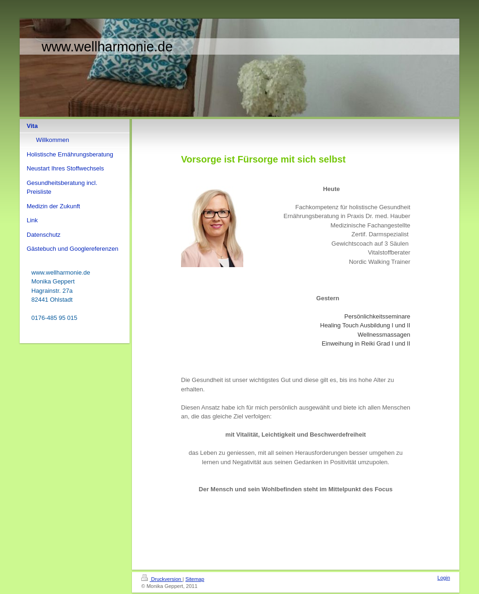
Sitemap (194, 579)
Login (443, 577)
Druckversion (161, 579)
